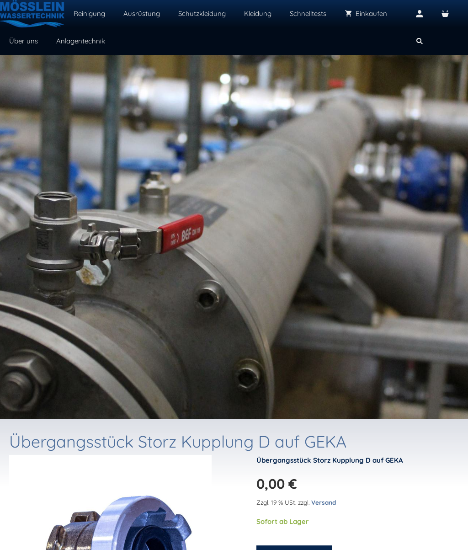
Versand (323, 502)
